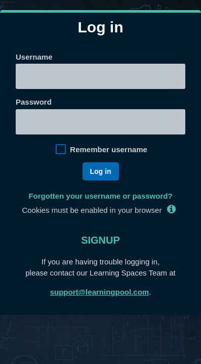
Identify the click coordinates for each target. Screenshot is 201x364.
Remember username (108, 149)
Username (34, 57)
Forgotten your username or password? (100, 196)
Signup (100, 240)
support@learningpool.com (99, 292)
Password (34, 102)
